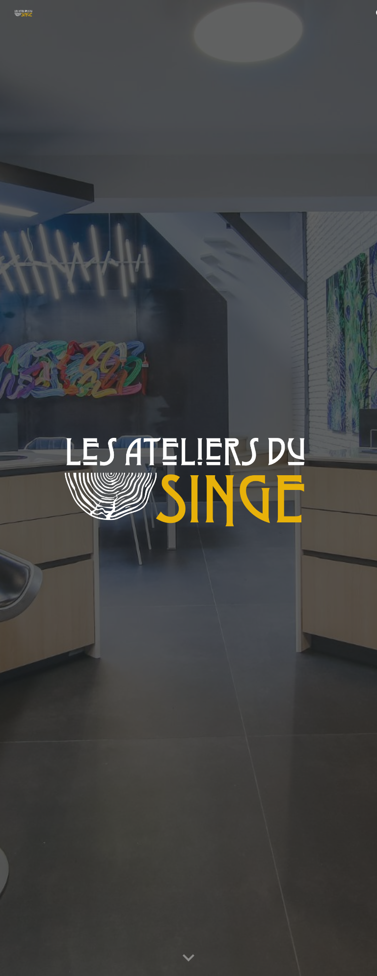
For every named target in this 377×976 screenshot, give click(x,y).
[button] (188, 958)
